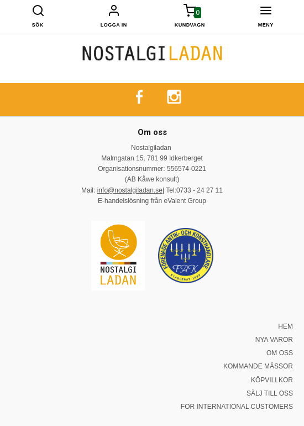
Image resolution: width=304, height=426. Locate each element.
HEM (285, 326)
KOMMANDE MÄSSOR (258, 366)
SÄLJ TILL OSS (270, 393)
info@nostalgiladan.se (130, 190)
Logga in (114, 25)
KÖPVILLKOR (272, 380)
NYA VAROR (274, 340)
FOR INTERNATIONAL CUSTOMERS (237, 407)
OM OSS (279, 353)
